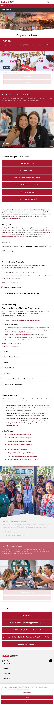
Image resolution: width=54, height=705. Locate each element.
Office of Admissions (7, 6)
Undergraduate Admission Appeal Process (15, 236)
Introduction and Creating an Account (19, 434)
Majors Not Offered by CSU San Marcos (19, 332)
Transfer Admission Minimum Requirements (26, 321)
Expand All (5, 283)
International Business (11, 357)
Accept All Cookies (27, 702)
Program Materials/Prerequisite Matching (20, 453)
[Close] (51, 686)
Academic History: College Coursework (20, 444)
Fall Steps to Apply (8, 251)
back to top (50, 660)
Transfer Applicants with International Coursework (20, 293)
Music (5, 362)
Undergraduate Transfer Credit (15, 423)
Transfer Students (6, 9)
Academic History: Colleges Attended (19, 441)
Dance (5, 351)
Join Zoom (5, 144)
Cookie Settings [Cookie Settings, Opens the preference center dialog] (27, 693)
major (28, 212)
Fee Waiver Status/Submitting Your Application (22, 456)
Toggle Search (48, 2)
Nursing (6, 373)
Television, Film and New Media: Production (18, 379)
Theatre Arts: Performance (12, 384)
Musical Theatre (8, 368)
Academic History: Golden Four (17, 449)
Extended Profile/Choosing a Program (19, 438)
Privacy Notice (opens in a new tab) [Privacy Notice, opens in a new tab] (21, 689)
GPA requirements (24, 335)
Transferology (32, 419)
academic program (17, 328)
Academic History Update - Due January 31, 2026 (23, 459)
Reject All (27, 697)
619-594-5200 (5, 660)
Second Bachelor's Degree (11, 287)
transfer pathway (20, 337)
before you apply (15, 218)
